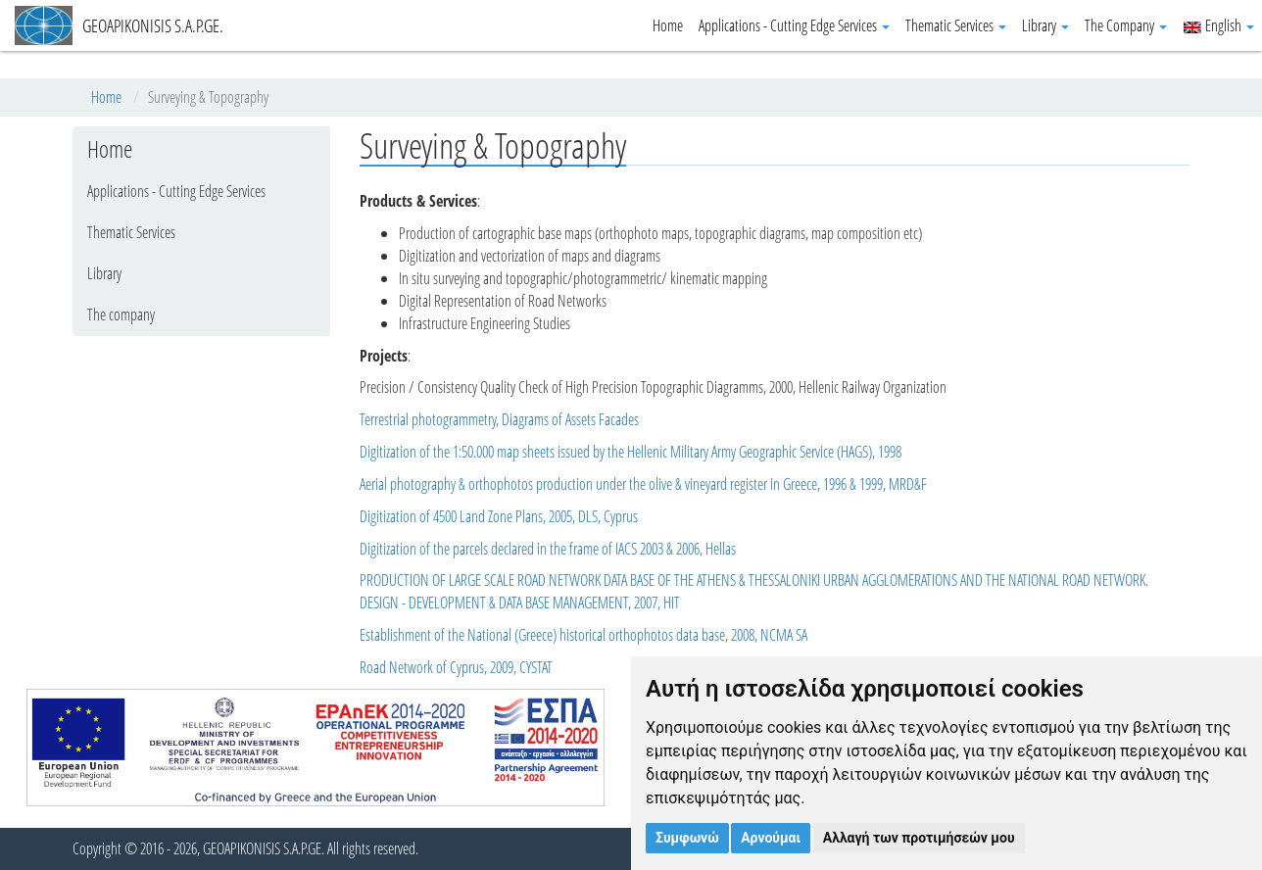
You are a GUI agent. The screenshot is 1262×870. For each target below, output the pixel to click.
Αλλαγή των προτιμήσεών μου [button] (919, 838)
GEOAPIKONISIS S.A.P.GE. (119, 25)
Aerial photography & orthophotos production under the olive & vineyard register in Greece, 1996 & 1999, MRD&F (643, 484)
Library (1045, 25)
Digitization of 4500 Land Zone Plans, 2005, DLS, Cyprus (499, 516)
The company (121, 314)
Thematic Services (955, 25)
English (1218, 25)
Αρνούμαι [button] (771, 838)
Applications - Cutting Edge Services (794, 25)
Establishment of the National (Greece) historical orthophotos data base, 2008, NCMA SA (583, 635)
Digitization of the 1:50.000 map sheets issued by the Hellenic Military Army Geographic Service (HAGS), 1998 (630, 451)
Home (668, 25)
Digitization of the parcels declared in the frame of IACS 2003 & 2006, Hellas (548, 548)
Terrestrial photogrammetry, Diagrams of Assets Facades (499, 419)
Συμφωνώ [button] (687, 838)
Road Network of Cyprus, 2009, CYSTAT (456, 667)
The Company (1126, 25)
